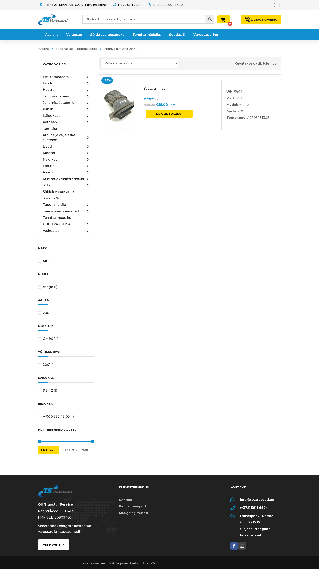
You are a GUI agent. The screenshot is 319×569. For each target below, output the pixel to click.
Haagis (66, 90)
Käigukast (66, 116)
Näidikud (66, 159)
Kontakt (125, 500)
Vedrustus (66, 231)
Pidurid (66, 166)
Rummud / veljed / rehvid (66, 179)
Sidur (66, 185)
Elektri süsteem (66, 77)
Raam (66, 172)
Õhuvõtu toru (155, 89)
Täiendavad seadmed (66, 211)
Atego (48, 287)
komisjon (50, 129)
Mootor (66, 153)
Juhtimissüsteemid (66, 103)
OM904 (49, 339)
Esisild (66, 83)
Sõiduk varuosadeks (59, 192)
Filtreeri (48, 450)
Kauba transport (132, 506)
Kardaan (66, 122)
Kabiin (66, 109)
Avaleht (43, 49)
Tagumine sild (66, 205)
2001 (46, 313)
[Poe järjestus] (139, 63)
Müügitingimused (133, 513)
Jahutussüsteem (66, 96)
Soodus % (51, 198)
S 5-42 (48, 390)
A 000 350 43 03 (56, 416)
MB (45, 261)
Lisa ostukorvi (169, 114)
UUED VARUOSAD (66, 224)
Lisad (66, 146)
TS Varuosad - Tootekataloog (77, 49)
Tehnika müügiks (57, 218)
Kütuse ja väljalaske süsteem (66, 137)
